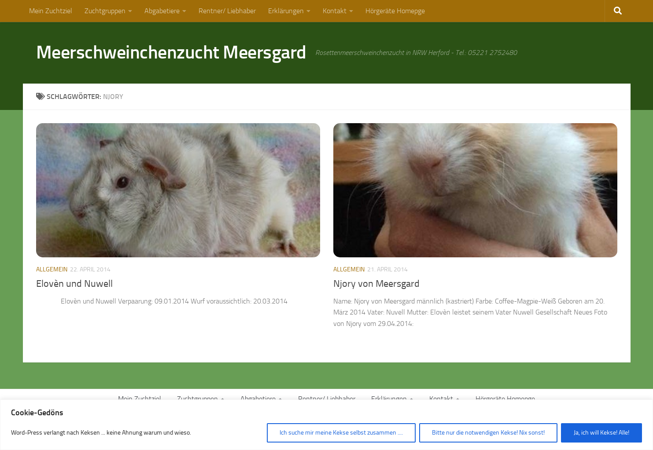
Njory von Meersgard (376, 283)
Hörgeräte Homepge (395, 11)
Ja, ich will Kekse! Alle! (601, 432)
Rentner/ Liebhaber (227, 11)
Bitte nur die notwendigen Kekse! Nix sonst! (488, 432)
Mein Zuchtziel (50, 11)
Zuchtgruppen (105, 11)
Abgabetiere (162, 11)
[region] (326, 424)
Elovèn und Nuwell (74, 283)
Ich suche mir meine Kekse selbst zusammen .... (341, 432)
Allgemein (51, 269)
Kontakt (335, 11)
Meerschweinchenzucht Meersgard (171, 52)
